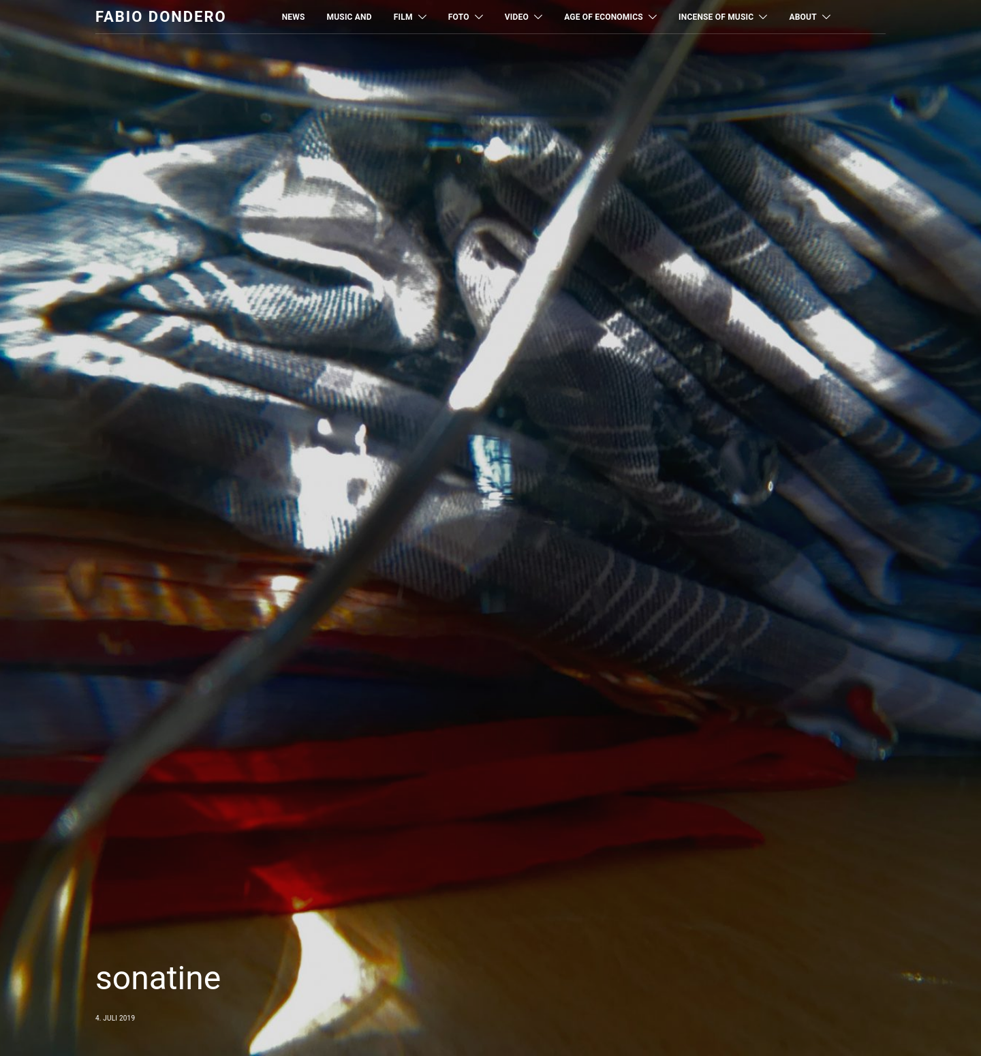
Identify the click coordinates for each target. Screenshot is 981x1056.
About (802, 17)
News (293, 17)
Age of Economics (603, 17)
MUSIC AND (349, 17)
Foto (458, 17)
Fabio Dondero (161, 16)
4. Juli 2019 (115, 1018)
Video (517, 17)
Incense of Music (716, 17)
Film (403, 17)
